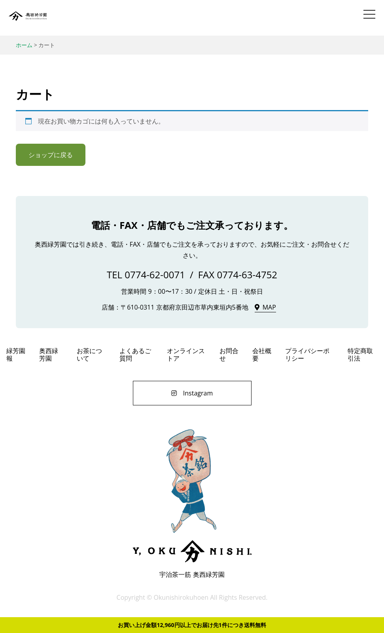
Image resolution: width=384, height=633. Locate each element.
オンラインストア (186, 354)
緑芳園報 (15, 354)
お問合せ (228, 354)
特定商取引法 (360, 354)
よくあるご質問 (135, 354)
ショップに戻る (50, 154)
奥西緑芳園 (27, 18)
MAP (269, 307)
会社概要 (261, 354)
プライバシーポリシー (307, 354)
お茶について (89, 354)
